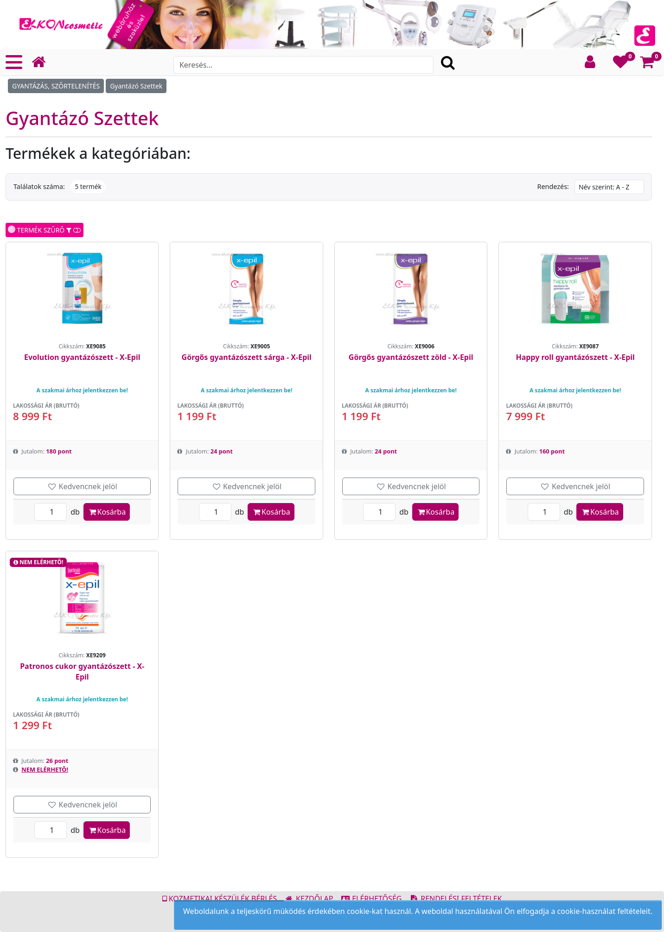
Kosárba (107, 512)
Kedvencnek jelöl (82, 486)
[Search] (303, 65)
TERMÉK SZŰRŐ (44, 230)
